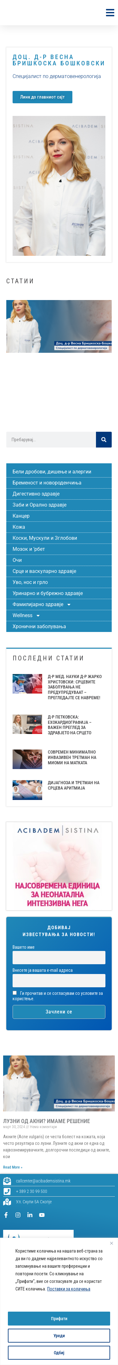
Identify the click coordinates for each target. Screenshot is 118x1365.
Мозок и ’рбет (29, 549)
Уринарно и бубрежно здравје (48, 593)
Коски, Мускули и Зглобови (45, 538)
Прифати (59, 1318)
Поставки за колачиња (68, 1288)
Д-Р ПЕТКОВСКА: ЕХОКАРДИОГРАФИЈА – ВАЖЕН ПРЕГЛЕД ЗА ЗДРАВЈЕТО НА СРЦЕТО (70, 724)
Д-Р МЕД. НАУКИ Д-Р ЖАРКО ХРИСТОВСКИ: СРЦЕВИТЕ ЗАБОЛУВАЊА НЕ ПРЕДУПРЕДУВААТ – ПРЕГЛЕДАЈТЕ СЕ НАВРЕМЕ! (75, 687)
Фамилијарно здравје (42, 604)
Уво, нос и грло (30, 582)
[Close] (111, 1243)
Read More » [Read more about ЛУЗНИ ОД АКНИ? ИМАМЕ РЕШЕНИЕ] (12, 1167)
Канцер (21, 516)
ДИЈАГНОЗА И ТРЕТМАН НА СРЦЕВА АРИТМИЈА (73, 785)
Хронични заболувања (39, 626)
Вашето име (24, 947)
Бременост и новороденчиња (47, 483)
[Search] (104, 440)
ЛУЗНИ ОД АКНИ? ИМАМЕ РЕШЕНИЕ (46, 1121)
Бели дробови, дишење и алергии (52, 472)
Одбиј (59, 1352)
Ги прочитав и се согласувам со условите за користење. (58, 996)
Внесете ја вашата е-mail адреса (43, 970)
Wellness (27, 615)
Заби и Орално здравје (39, 505)
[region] (59, 1301)
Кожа (19, 527)
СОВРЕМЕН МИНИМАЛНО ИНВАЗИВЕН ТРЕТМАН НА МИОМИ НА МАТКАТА (72, 757)
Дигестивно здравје (36, 494)
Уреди (59, 1335)
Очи (17, 560)
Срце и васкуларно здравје (44, 571)
